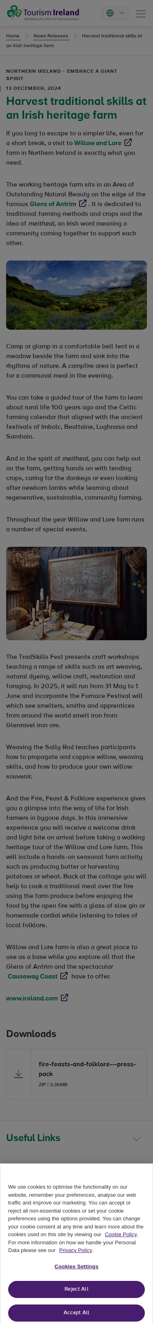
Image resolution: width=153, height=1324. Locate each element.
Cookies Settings (77, 1269)
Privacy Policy (75, 1253)
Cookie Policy (121, 1237)
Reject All (76, 1292)
